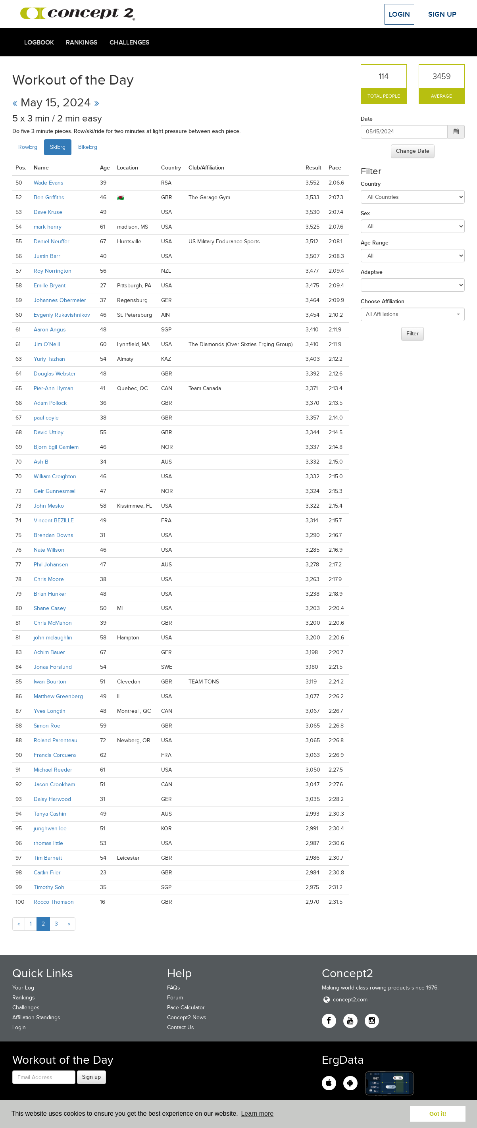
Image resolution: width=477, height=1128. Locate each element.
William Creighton (55, 476)
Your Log (23, 988)
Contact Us (180, 1027)
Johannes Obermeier (60, 300)
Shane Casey (50, 608)
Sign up (91, 1077)
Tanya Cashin (50, 814)
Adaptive (372, 272)
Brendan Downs (53, 535)
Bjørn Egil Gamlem (56, 447)
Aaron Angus (50, 330)
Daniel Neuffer (51, 241)
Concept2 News (186, 1017)
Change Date (412, 151)
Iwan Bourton (50, 682)
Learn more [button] (257, 1113)
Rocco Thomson (54, 902)
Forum (175, 998)
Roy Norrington (52, 271)
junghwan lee (50, 829)
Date (367, 118)
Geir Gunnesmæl (54, 491)
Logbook (39, 42)
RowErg (27, 147)
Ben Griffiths (49, 197)
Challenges (130, 42)
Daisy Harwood (52, 799)
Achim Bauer (49, 652)
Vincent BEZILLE (54, 521)
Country (371, 184)
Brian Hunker (50, 594)
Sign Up (442, 14)
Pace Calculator (186, 1008)
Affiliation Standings (36, 1017)
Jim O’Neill (47, 344)
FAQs (173, 988)
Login (399, 14)
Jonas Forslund (53, 667)
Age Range (375, 242)
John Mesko (49, 506)
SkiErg (57, 147)
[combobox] (413, 314)
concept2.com (344, 1000)
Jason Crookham (54, 784)
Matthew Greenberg (58, 696)
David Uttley (48, 432)
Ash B (41, 462)
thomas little (48, 843)
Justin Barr (47, 256)
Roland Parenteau (55, 740)
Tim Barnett (48, 858)
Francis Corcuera (55, 755)
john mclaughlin (53, 638)
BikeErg (87, 147)
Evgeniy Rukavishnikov (62, 315)
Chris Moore (49, 579)
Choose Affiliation (382, 301)
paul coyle (46, 418)
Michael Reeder (53, 770)
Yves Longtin (49, 711)
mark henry (48, 227)
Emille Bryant (49, 286)
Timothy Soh (49, 887)
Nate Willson (49, 550)
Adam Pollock (50, 403)
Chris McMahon (53, 623)
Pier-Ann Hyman (53, 388)
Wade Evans (48, 183)
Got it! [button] (437, 1114)
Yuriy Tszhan (49, 359)
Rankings (82, 42)
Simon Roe (47, 726)
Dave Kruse (48, 212)
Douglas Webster (55, 374)
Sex (365, 213)
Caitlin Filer (47, 873)
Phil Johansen (51, 565)
